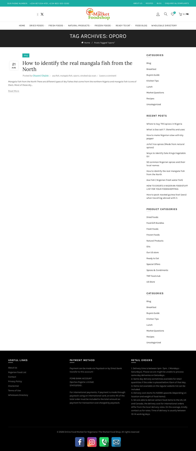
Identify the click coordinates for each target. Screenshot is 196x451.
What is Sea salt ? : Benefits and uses (165, 129)
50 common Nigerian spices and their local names (165, 164)
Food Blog (141, 25)
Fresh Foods (56, 25)
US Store (150, 281)
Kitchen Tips (152, 80)
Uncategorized (153, 104)
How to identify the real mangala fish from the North (77, 66)
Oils (148, 246)
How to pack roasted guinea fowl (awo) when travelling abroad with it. (166, 196)
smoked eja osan (88, 75)
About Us (12, 367)
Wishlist (174, 13)
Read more (13, 91)
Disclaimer (13, 386)
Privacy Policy (15, 381)
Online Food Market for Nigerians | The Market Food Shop (92, 432)
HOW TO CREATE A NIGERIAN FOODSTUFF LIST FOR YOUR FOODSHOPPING (167, 187)
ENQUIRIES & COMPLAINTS (177, 3)
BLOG (159, 3)
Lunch (149, 86)
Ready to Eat (123, 25)
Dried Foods (36, 25)
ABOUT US (137, 3)
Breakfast (151, 69)
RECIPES (149, 3)
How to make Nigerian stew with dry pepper (164, 137)
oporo (76, 75)
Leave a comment (107, 75)
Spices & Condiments (157, 270)
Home (22, 25)
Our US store (152, 252)
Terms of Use (14, 390)
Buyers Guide (152, 75)
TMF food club (153, 276)
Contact (12, 376)
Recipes (150, 98)
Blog (26, 55)
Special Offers (153, 264)
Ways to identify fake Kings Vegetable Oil (166, 155)
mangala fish (66, 75)
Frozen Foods (103, 25)
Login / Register (158, 14)
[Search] (165, 14)
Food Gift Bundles (155, 223)
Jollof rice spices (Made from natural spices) (165, 146)
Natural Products (79, 25)
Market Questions (155, 92)
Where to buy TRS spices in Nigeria (164, 124)
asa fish (55, 75)
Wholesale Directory (164, 25)
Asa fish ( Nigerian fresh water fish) (164, 180)
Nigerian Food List (17, 372)
